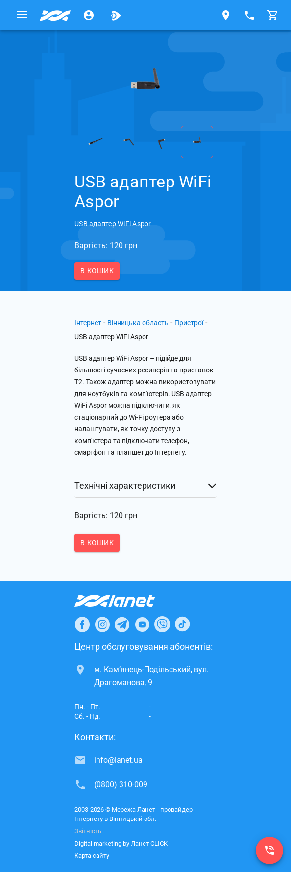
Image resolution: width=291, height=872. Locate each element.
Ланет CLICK (149, 843)
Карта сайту (91, 855)
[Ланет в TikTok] (182, 624)
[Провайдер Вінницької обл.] (55, 15)
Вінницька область (138, 323)
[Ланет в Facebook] (82, 624)
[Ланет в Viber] (162, 624)
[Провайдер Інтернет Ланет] (126, 600)
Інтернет (87, 323)
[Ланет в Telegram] (122, 624)
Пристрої (188, 323)
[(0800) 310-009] (269, 850)
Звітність (87, 831)
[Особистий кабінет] (88, 15)
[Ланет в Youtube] (142, 624)
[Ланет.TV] (116, 15)
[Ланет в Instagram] (102, 624)
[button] (145, 486)
